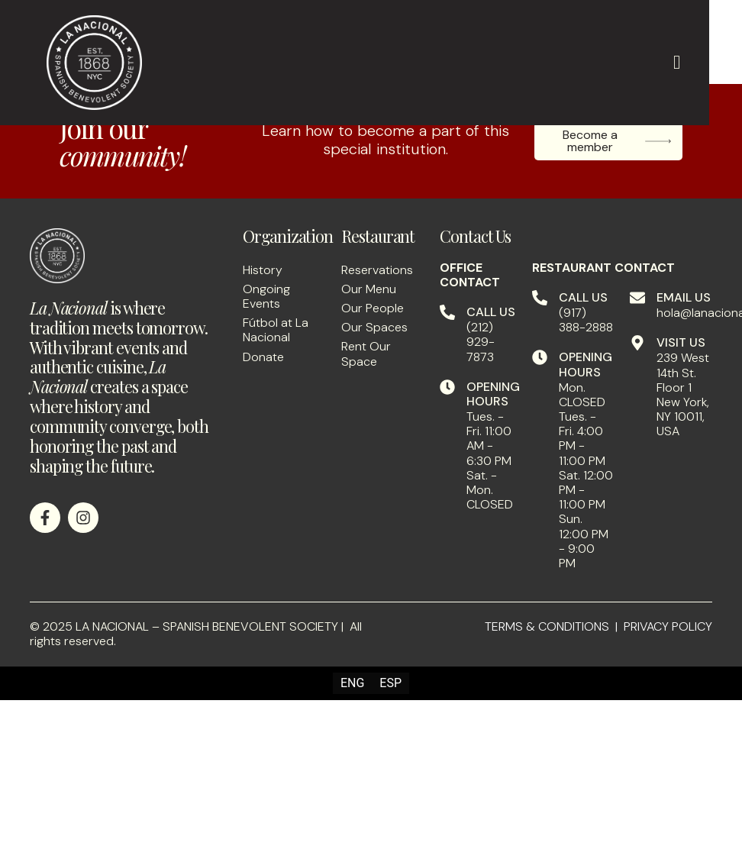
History (262, 270)
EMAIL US (684, 297)
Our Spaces (374, 327)
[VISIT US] (637, 342)
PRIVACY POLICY (668, 626)
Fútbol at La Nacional (275, 330)
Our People (372, 308)
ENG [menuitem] (352, 683)
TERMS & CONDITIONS (547, 626)
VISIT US (681, 342)
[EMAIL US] (637, 297)
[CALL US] (447, 312)
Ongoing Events (266, 296)
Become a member (617, 141)
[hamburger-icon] (677, 62)
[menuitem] (352, 683)
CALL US (490, 312)
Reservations (377, 270)
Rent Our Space (366, 353)
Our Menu (368, 289)
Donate (263, 357)
